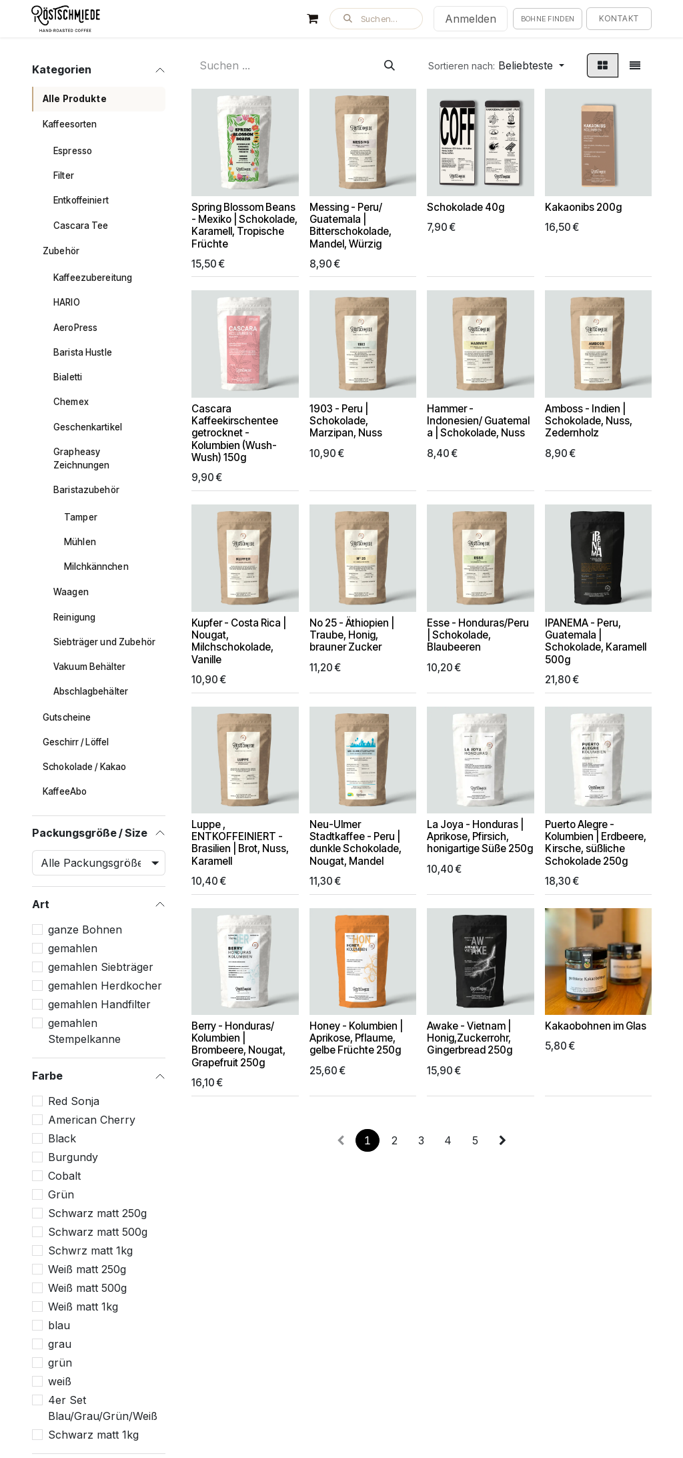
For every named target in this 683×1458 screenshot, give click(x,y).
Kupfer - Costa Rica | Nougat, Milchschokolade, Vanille (238, 641)
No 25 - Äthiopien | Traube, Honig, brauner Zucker (351, 635)
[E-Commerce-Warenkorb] (312, 18)
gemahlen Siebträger (100, 967)
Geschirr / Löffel (76, 742)
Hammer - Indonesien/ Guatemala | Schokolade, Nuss (478, 420)
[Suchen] (389, 65)
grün (60, 1362)
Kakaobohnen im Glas (595, 1026)
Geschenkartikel (87, 427)
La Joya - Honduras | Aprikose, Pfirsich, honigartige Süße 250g (480, 836)
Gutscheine (67, 717)
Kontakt (619, 18)
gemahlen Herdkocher (105, 985)
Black (62, 1138)
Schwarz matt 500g (97, 1231)
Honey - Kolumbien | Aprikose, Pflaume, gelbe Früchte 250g (356, 1038)
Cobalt (64, 1175)
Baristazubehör (86, 489)
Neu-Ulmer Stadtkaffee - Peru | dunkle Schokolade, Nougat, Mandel (355, 842)
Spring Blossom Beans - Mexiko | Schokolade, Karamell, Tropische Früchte (244, 225)
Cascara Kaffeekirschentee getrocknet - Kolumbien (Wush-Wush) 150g (234, 433)
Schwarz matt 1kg (93, 1434)
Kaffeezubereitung (92, 277)
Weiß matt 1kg (83, 1306)
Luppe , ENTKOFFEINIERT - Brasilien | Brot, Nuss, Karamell (240, 842)
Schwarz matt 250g (97, 1213)
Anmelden (470, 18)
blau (59, 1325)
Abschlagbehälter (90, 691)
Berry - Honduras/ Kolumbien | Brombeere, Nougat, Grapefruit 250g (238, 1045)
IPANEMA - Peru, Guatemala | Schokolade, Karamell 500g (595, 641)
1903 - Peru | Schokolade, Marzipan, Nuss (345, 420)
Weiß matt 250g (87, 1269)
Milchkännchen (96, 566)
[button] (376, 18)
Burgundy (73, 1157)
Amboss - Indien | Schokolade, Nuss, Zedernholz (588, 420)
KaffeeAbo (65, 791)
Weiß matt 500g (87, 1288)
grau (59, 1344)
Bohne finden (548, 18)
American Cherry (91, 1119)
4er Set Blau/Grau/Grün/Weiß (102, 1408)
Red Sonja (73, 1101)
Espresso (72, 150)
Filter (63, 175)
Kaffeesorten (70, 124)
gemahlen (72, 948)
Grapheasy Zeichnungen (81, 458)
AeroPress (75, 327)
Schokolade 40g (465, 207)
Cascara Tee (81, 225)
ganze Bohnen (85, 929)
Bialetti (67, 377)
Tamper (80, 517)
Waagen (71, 592)
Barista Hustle (82, 352)
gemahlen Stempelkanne (84, 1031)
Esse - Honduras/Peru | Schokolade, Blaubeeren (478, 635)
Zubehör (61, 251)
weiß (59, 1381)
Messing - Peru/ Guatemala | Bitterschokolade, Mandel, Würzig (350, 225)
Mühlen (80, 541)
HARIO (66, 302)
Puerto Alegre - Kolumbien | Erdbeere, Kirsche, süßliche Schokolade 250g (595, 842)
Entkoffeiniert (81, 200)
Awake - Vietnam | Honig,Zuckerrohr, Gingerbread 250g (469, 1038)
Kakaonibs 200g (583, 207)
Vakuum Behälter (89, 666)
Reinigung (74, 617)
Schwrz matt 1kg (90, 1250)
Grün (61, 1194)
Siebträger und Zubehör (104, 642)
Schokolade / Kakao (84, 766)
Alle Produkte (75, 98)
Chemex (71, 401)
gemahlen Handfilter (99, 1004)
